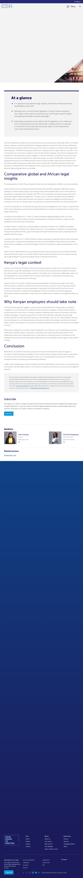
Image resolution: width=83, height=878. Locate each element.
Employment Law (10, 455)
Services (66, 841)
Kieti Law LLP (49, 844)
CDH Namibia (49, 846)
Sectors (66, 839)
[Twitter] (26, 872)
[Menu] (71, 6)
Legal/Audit (26, 862)
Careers (28, 844)
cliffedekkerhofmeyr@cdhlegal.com (40, 388)
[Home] (6, 6)
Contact (28, 846)
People (28, 841)
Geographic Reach (69, 844)
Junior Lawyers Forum (51, 849)
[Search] (80, 6)
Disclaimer (25, 865)
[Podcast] (39, 872)
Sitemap (25, 867)
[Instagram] (29, 872)
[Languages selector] (77, 1)
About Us (47, 839)
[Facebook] (23, 872)
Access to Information (28, 860)
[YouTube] (36, 872)
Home (27, 839)
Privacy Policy (46, 862)
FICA (43, 865)
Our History (48, 841)
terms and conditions (22, 386)
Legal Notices (46, 860)
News (65, 846)
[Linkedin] (32, 872)
